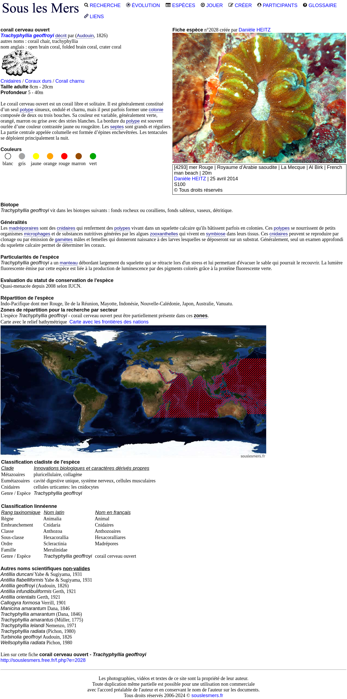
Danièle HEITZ (255, 30)
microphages (37, 233)
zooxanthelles (164, 233)
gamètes (63, 239)
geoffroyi (43, 35)
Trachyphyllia (16, 35)
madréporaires (24, 228)
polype (26, 109)
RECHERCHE (102, 5)
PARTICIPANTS (277, 5)
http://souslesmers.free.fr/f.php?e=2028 (43, 660)
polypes (122, 228)
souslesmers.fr (207, 695)
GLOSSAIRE (320, 5)
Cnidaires (11, 81)
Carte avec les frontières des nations (109, 322)
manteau (69, 262)
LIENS (94, 16)
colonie (156, 109)
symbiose (216, 233)
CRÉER (240, 5)
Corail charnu (69, 81)
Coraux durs (38, 81)
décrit (61, 35)
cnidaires (66, 228)
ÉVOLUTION (143, 5)
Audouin (85, 35)
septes (117, 126)
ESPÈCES (180, 5)
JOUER (212, 5)
